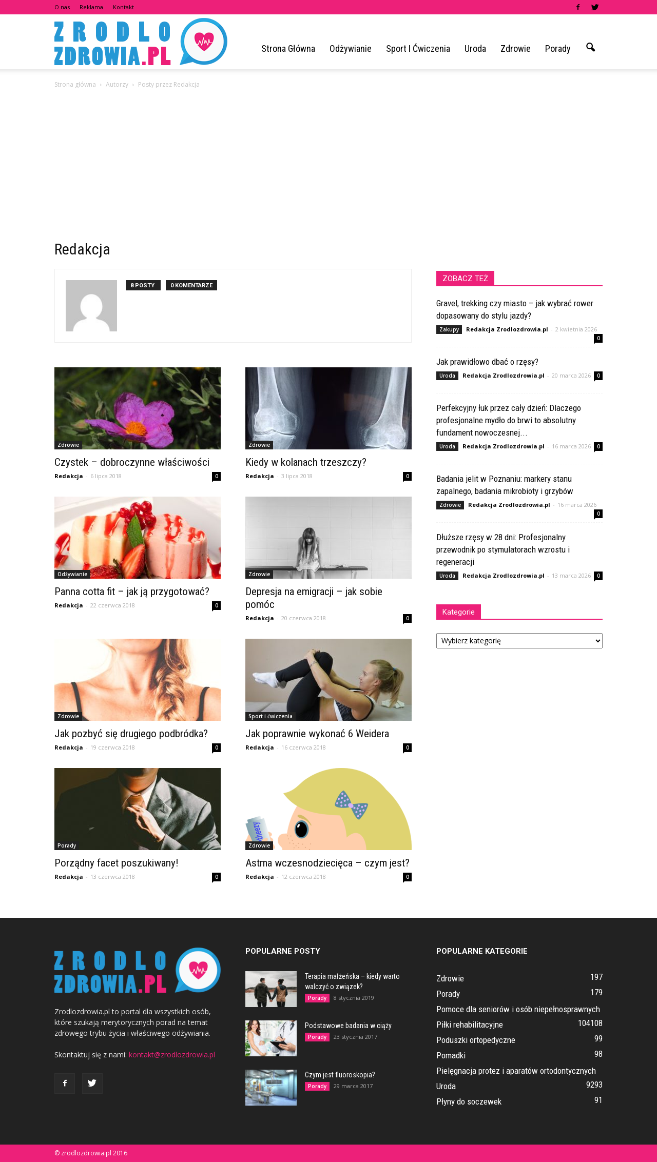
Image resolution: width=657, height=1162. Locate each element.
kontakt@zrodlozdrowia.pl (172, 1054)
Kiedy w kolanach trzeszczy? (305, 462)
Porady (558, 48)
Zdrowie (515, 48)
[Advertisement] (328, 167)
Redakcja (68, 476)
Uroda (475, 48)
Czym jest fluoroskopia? (340, 1075)
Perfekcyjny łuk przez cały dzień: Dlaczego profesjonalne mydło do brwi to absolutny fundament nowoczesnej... (508, 420)
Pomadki (451, 1055)
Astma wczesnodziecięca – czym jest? (327, 863)
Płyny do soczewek (468, 1101)
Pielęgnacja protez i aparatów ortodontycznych (516, 1071)
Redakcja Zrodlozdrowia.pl (507, 329)
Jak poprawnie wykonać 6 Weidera (317, 733)
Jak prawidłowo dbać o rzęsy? (487, 362)
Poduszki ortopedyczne (475, 1040)
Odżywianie (351, 48)
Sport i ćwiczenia (418, 48)
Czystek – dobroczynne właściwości (131, 462)
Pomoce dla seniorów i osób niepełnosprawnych (518, 1009)
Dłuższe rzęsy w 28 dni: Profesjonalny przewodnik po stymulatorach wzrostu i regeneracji (503, 549)
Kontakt (123, 7)
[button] (590, 47)
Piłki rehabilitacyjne (469, 1024)
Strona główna (288, 48)
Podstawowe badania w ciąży (348, 1025)
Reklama (91, 7)
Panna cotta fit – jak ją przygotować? (131, 591)
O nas (62, 7)
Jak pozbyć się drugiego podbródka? (131, 733)
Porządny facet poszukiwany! (116, 863)
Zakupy (449, 329)
